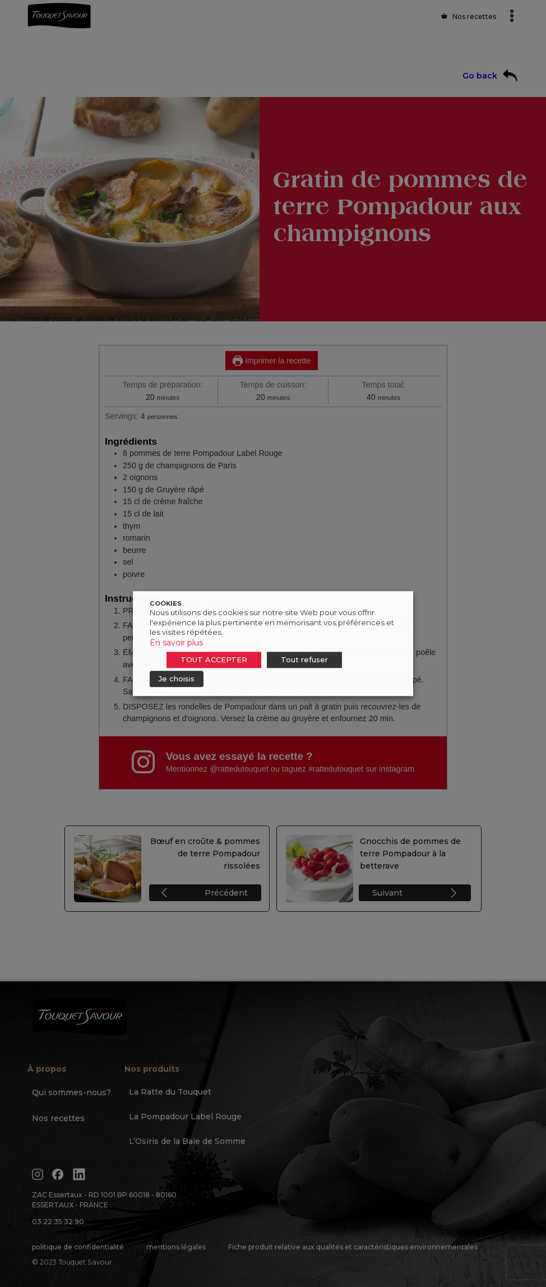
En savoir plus (176, 643)
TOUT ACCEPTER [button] (214, 659)
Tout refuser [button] (304, 659)
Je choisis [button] (177, 678)
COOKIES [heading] (166, 603)
